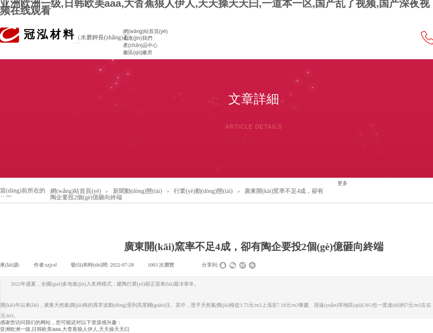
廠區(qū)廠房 (137, 52)
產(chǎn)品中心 (140, 45)
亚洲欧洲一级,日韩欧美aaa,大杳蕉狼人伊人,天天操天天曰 (64, 329)
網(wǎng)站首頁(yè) (145, 31)
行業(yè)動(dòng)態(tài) (203, 191)
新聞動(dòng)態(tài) (137, 191)
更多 (342, 183)
